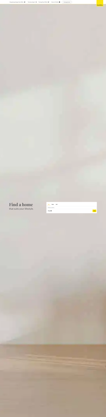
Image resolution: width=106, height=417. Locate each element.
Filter (50, 210)
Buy (49, 204)
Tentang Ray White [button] (43, 2)
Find (94, 210)
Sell (56, 204)
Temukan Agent (32, 2)
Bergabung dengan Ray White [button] (17, 2)
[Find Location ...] (71, 207)
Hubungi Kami (67, 2)
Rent (53, 204)
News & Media (55, 2)
